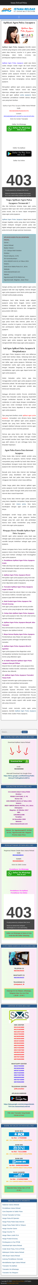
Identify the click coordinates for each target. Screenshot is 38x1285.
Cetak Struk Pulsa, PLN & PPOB (13, 1249)
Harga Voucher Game (9, 1228)
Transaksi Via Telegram (10, 1272)
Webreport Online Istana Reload (13, 1252)
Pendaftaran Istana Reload (11, 1208)
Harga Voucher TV (8, 1232)
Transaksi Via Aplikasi (9, 1266)
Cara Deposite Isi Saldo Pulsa (12, 1211)
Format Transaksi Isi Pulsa (11, 1215)
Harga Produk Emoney (10, 1238)
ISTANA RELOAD (13, 1283)
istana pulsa (21, 504)
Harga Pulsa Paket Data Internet (13, 1222)
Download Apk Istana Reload (12, 1245)
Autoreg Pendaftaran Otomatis (12, 1259)
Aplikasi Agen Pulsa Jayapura (19, 22)
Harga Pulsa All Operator (10, 1218)
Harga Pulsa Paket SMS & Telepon (14, 1225)
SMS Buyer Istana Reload (11, 1256)
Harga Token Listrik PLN (10, 1235)
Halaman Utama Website (10, 1205)
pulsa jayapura (25, 95)
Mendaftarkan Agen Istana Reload (13, 1262)
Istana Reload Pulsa (19, 3)
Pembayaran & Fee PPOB (11, 1242)
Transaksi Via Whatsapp (10, 1269)
